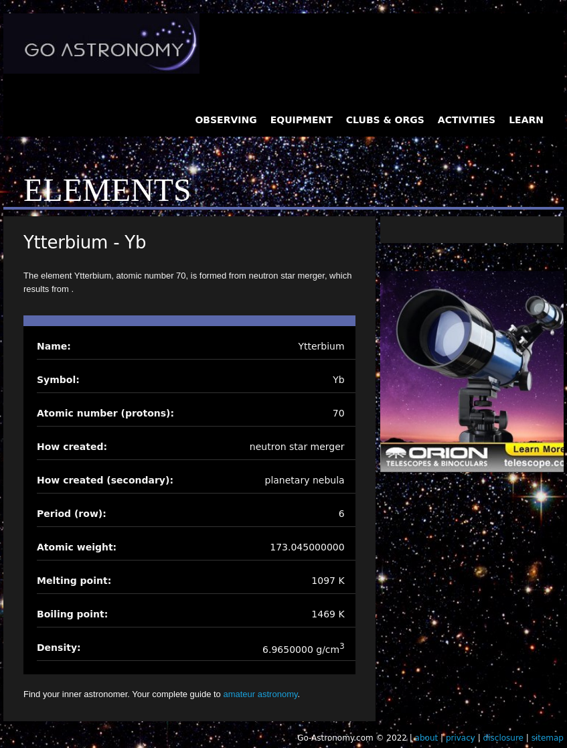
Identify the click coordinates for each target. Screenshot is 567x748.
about (426, 738)
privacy (460, 738)
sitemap (548, 738)
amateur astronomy (260, 694)
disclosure (503, 738)
